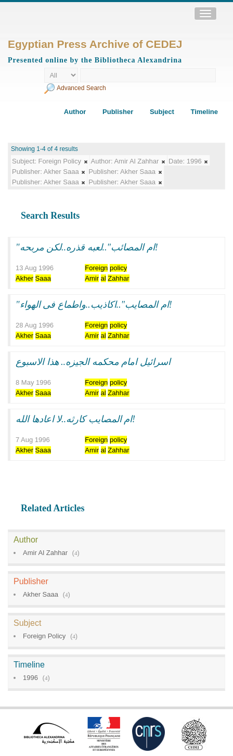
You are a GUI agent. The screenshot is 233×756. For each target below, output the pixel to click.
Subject (162, 112)
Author (75, 112)
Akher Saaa (40, 594)
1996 (30, 678)
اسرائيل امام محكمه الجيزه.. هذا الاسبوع (93, 362)
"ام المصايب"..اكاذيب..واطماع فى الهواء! (94, 304)
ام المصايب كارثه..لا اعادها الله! (75, 419)
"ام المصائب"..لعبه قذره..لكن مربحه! (87, 247)
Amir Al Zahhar (45, 553)
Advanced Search (81, 88)
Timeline (204, 112)
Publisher (117, 112)
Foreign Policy (44, 636)
